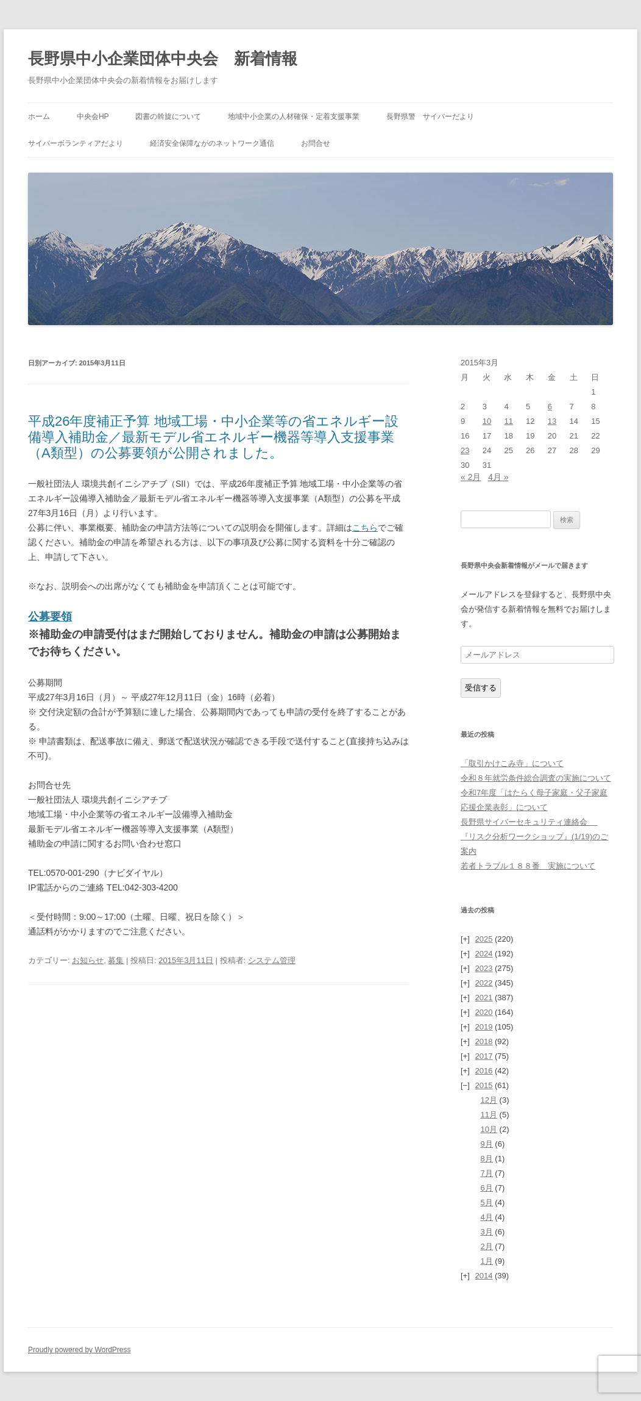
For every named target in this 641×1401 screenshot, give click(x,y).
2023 (483, 968)
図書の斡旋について (168, 116)
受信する (481, 687)
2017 (483, 1056)
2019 (483, 1026)
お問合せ (315, 143)
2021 (483, 997)
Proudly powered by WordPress (79, 1349)
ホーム (39, 116)
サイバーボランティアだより (75, 143)
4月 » (498, 477)
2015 (483, 1085)
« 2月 (471, 477)
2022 (483, 982)
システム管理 (272, 960)
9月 (487, 1143)
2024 (483, 953)
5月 (487, 1202)
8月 (487, 1158)
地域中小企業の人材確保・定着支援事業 (293, 116)
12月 (489, 1100)
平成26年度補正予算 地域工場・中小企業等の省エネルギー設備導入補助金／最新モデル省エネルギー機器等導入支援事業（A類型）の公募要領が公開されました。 (213, 437)
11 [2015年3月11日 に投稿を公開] (508, 421)
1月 (487, 1261)
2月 (487, 1246)
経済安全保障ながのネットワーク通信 (212, 143)
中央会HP (93, 116)
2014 (483, 1275)
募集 (116, 960)
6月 (487, 1187)
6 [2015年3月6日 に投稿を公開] (550, 406)
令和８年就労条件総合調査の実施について (536, 778)
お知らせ (88, 960)
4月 (487, 1217)
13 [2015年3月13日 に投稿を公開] (552, 421)
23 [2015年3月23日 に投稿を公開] (465, 450)
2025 (483, 939)
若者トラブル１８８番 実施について (528, 865)
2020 (483, 1012)
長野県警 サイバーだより (430, 116)
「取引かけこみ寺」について (512, 763)
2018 (483, 1041)
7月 (487, 1173)
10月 (489, 1129)
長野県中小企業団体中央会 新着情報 (162, 58)
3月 (487, 1231)
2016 (483, 1070)
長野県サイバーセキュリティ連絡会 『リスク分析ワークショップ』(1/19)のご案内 (534, 836)
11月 (489, 1114)
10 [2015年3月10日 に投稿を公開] (487, 421)
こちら (365, 527)
